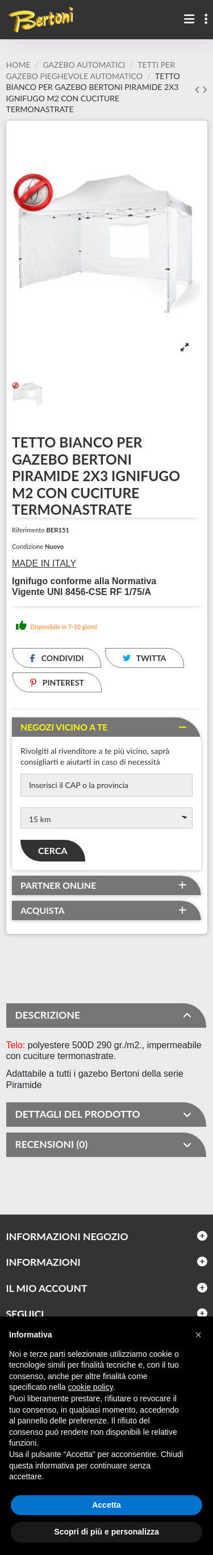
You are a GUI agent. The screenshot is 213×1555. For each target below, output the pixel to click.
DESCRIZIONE (103, 1015)
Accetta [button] (106, 1504)
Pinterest (57, 682)
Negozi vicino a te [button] (63, 727)
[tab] (106, 727)
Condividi (56, 658)
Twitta (144, 658)
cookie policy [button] (90, 1387)
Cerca (53, 850)
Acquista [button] (42, 910)
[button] (198, 1335)
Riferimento (28, 530)
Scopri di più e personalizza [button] (106, 1531)
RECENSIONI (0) (103, 1144)
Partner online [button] (58, 885)
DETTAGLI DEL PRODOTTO (103, 1114)
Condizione (27, 546)
